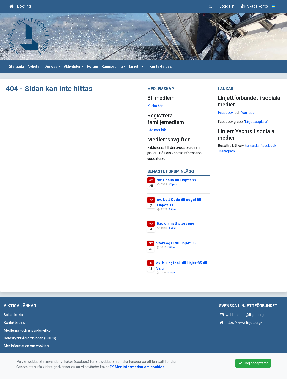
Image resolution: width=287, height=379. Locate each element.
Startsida (16, 66)
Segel (172, 227)
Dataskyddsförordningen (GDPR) (30, 338)
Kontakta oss (161, 66)
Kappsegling (112, 66)
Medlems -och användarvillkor (28, 330)
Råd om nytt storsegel (176, 223)
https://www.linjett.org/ (244, 322)
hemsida (252, 145)
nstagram (227, 151)
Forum (92, 66)
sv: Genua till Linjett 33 (176, 180)
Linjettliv (136, 66)
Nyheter (34, 66)
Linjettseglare (256, 121)
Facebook (226, 112)
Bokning (24, 6)
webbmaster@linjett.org (245, 315)
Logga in (226, 6)
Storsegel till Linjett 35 (176, 243)
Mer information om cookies (26, 346)
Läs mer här (156, 130)
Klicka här (155, 106)
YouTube (248, 112)
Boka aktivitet (14, 315)
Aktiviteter (72, 66)
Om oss (50, 66)
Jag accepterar (253, 363)
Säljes (172, 209)
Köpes (173, 184)
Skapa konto (254, 6)
